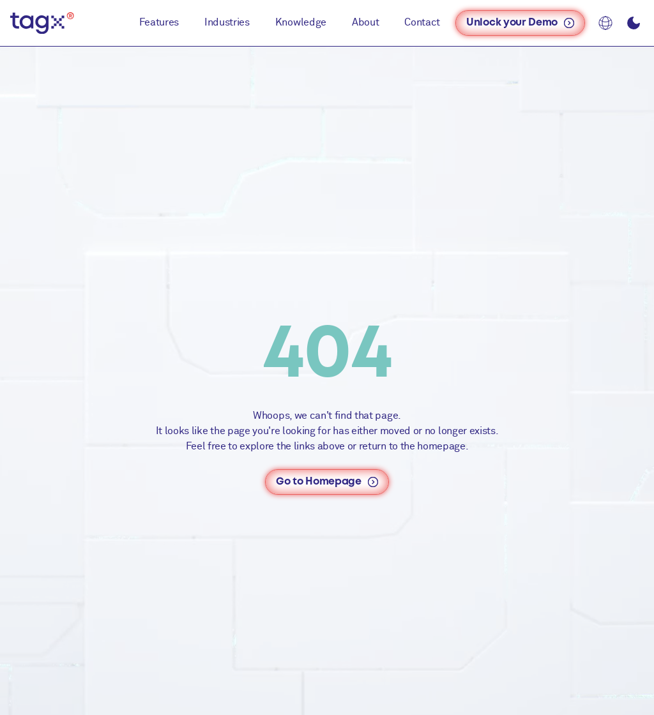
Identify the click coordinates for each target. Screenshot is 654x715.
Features (159, 22)
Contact (422, 22)
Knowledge (300, 22)
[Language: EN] (605, 23)
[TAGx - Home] (42, 23)
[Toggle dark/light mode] (633, 23)
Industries (227, 22)
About (365, 22)
